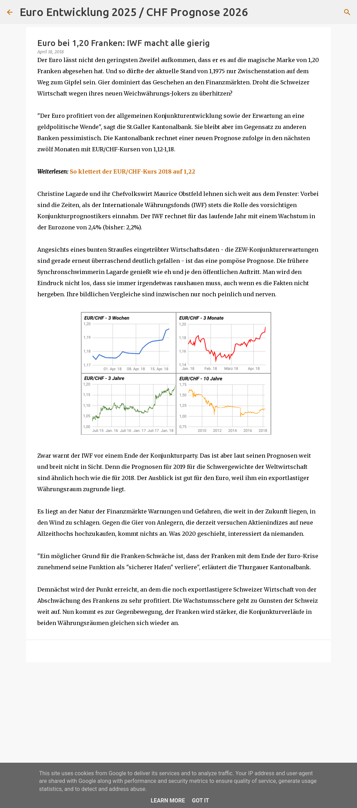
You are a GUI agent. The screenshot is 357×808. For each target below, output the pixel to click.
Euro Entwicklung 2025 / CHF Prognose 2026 (134, 12)
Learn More (168, 800)
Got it (200, 800)
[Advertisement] (178, 721)
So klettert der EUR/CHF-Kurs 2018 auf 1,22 (132, 171)
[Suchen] (257, 12)
